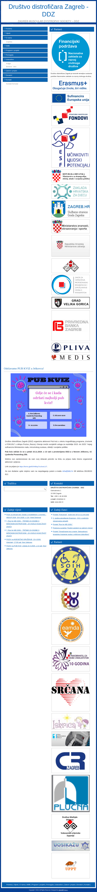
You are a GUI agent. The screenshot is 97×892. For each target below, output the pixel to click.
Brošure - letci (11, 67)
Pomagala (9, 55)
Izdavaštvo (10, 59)
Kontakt (8, 80)
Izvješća (9, 42)
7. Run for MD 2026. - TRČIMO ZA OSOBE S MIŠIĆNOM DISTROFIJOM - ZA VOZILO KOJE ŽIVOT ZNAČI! (26, 524)
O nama (9, 38)
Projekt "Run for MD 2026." (63, 524)
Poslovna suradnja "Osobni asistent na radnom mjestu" (73, 528)
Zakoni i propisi (11, 71)
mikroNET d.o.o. (63, 890)
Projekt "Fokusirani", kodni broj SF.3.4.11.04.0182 (71, 515)
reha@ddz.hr (67, 471)
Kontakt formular (12, 84)
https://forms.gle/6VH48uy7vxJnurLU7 (33, 467)
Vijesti (8, 33)
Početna (9, 29)
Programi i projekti (12, 50)
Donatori (9, 75)
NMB (8, 46)
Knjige (8, 63)
